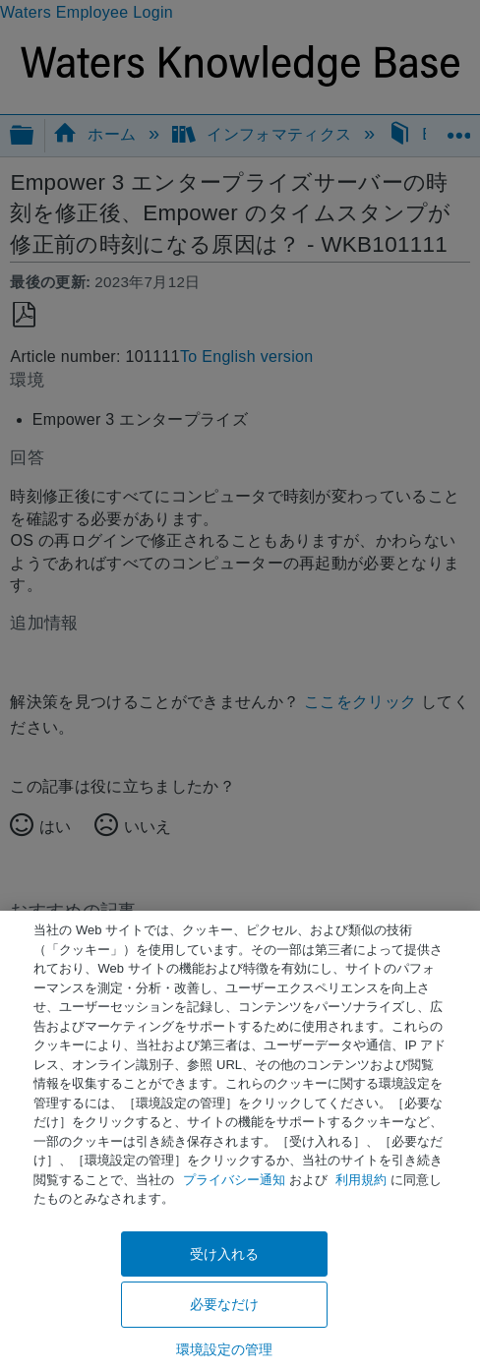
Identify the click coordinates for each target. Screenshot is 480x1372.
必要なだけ (225, 1304)
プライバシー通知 (234, 1179)
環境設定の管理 (224, 1349)
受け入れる (225, 1254)
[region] (240, 1141)
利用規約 (361, 1179)
